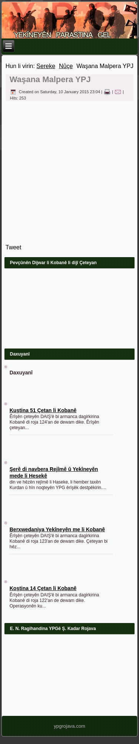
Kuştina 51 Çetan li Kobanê (43, 410)
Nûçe (66, 66)
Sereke (45, 66)
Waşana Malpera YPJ (50, 79)
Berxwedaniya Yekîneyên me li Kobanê (57, 529)
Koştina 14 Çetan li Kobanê (43, 588)
